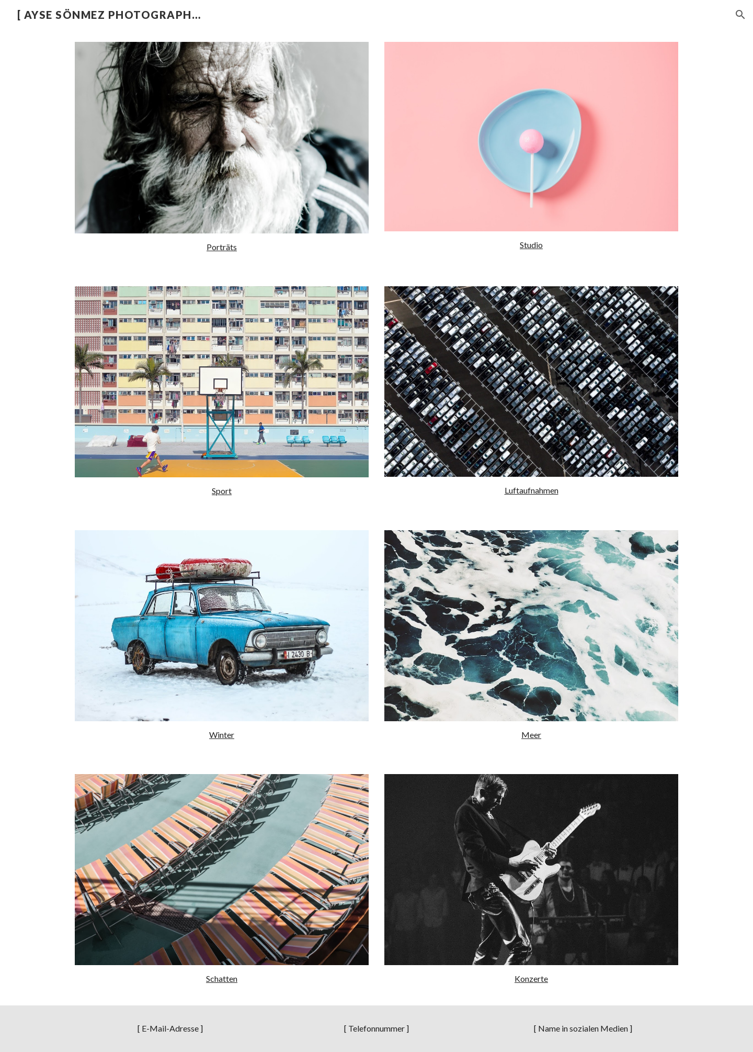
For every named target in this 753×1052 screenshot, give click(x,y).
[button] (740, 14)
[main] (222, 247)
